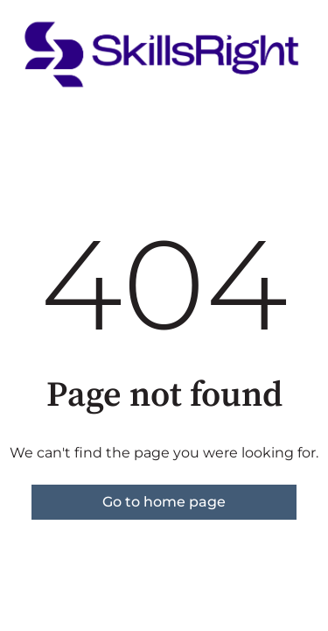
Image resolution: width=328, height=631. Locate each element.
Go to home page (164, 501)
